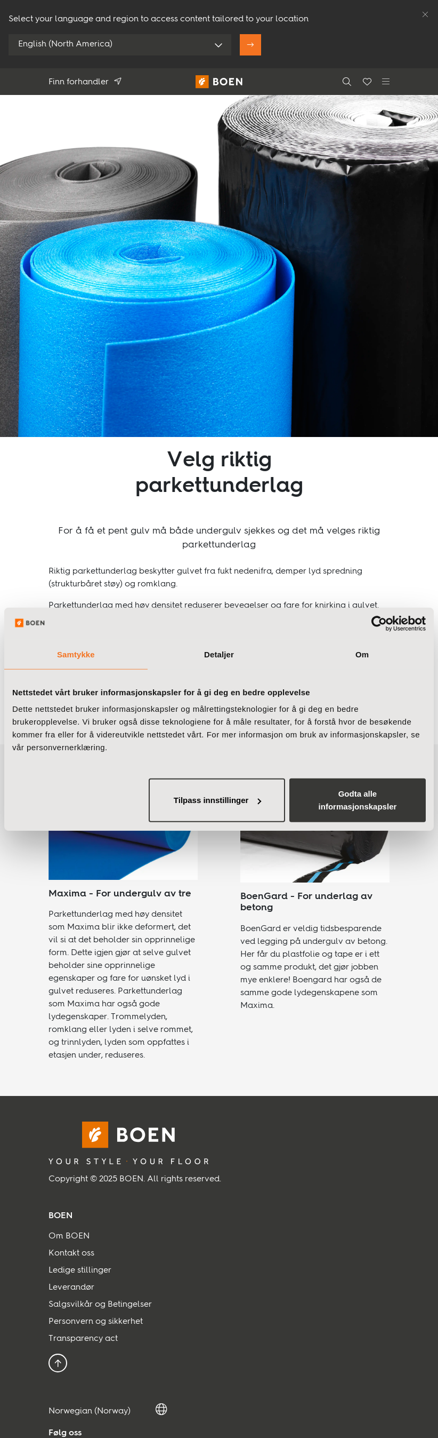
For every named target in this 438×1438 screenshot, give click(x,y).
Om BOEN (69, 1236)
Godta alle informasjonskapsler (358, 800)
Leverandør (71, 1287)
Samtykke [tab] (76, 653)
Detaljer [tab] (219, 653)
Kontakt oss (71, 1253)
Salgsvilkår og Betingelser (100, 1304)
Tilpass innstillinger (218, 800)
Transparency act (83, 1338)
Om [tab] (362, 653)
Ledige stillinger (79, 1270)
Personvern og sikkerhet (95, 1321)
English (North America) (65, 44)
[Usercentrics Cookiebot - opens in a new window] (379, 623)
